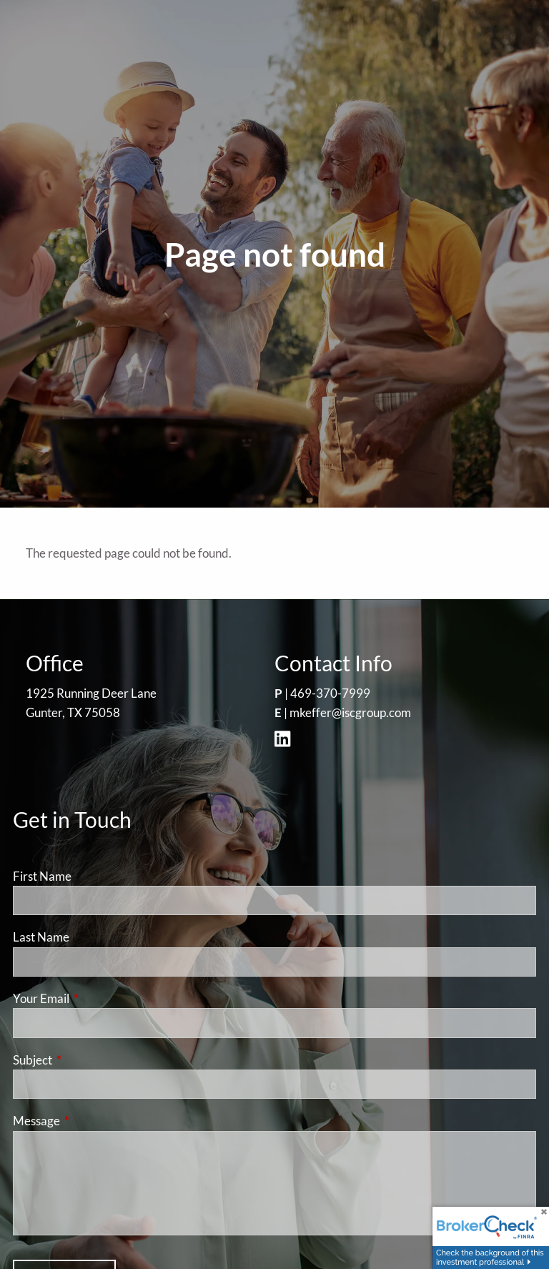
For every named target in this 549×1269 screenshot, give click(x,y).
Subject (88, 1059)
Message (92, 1120)
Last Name (41, 936)
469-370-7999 (330, 693)
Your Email (96, 998)
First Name (42, 876)
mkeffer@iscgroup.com (350, 712)
